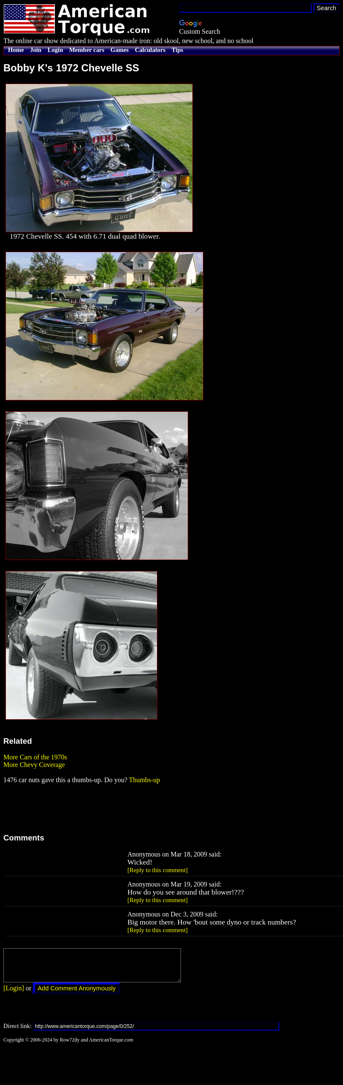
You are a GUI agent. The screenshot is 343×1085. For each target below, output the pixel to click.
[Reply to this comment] (157, 870)
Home (16, 49)
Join (35, 49)
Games (120, 49)
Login (55, 49)
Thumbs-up (144, 779)
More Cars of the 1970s (35, 757)
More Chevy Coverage (34, 764)
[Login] (13, 994)
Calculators (150, 49)
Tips (177, 49)
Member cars (86, 49)
